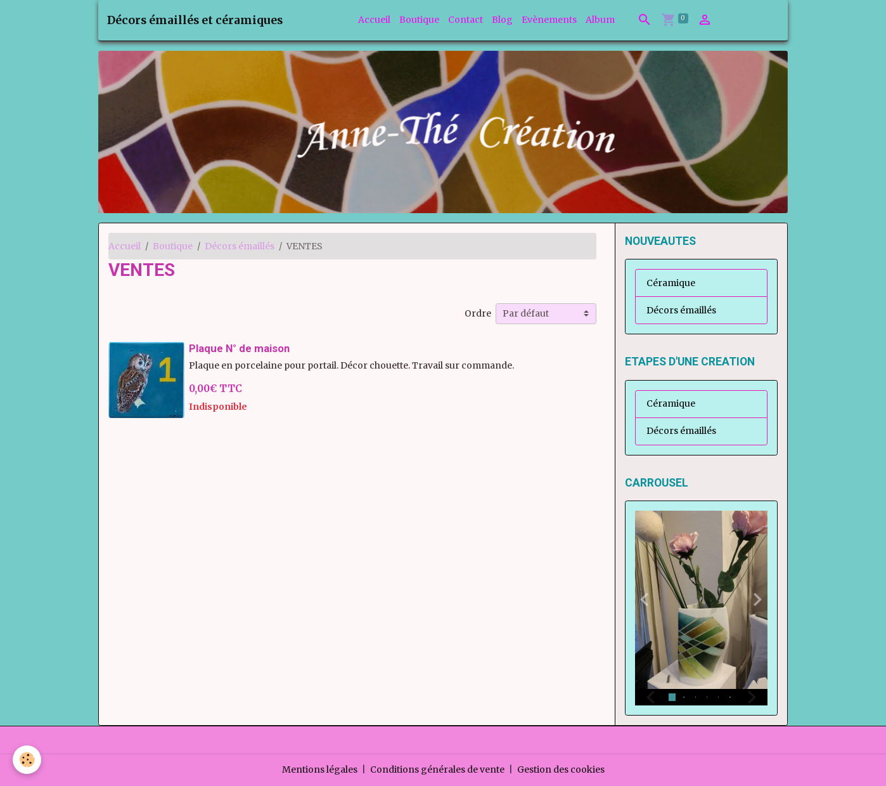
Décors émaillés (239, 246)
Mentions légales (319, 769)
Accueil (374, 19)
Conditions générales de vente (437, 769)
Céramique (670, 283)
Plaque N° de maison (239, 348)
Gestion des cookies (561, 769)
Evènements (549, 19)
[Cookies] (27, 759)
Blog (502, 19)
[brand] (195, 20)
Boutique (419, 19)
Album (600, 19)
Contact (465, 19)
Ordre (478, 313)
